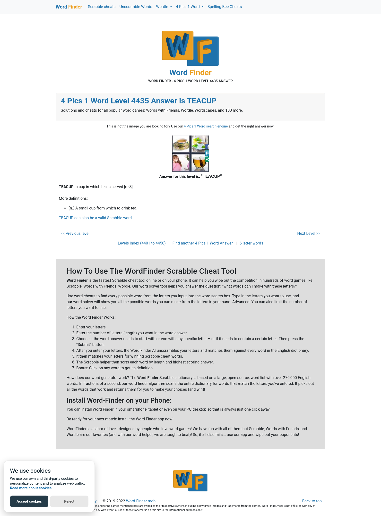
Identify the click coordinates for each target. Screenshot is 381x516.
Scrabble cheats (102, 6)
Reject (69, 501)
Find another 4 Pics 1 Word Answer (203, 243)
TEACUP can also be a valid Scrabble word (95, 218)
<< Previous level (75, 233)
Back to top (312, 501)
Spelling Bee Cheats (225, 6)
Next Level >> (308, 233)
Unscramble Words (136, 6)
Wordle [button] (162, 6)
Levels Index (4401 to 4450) (142, 243)
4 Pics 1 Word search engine (206, 126)
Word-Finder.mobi (141, 501)
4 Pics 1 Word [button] (188, 6)
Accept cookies (29, 501)
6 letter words (251, 243)
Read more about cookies (31, 488)
